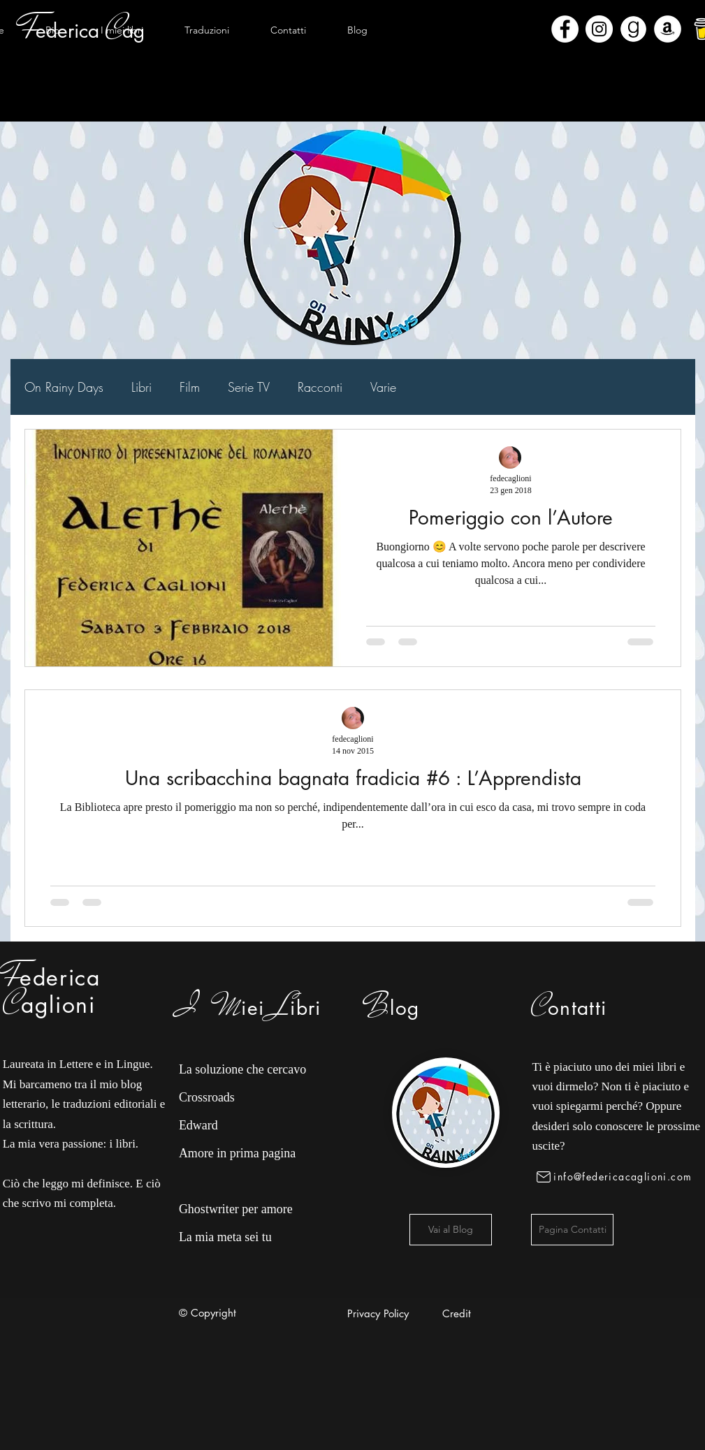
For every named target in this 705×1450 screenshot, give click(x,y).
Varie (383, 387)
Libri (141, 387)
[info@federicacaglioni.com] (616, 1177)
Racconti (320, 387)
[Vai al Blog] (450, 1229)
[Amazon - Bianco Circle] (667, 29)
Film (190, 387)
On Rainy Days (63, 387)
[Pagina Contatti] (572, 1229)
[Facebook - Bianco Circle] (565, 29)
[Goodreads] (633, 29)
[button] (122, 30)
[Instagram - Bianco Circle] (599, 29)
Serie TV (249, 387)
